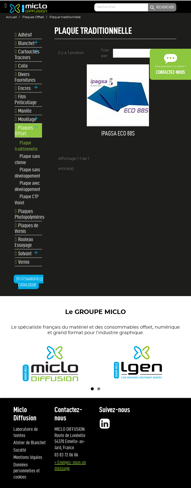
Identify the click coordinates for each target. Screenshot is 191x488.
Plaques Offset (24, 130)
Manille (23, 111)
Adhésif (23, 35)
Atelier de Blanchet (29, 442)
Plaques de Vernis (26, 228)
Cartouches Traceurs (27, 54)
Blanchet (25, 43)
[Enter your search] (135, 7)
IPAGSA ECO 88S (118, 133)
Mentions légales (27, 457)
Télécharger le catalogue (29, 282)
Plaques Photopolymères (28, 214)
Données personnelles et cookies (26, 471)
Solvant (23, 254)
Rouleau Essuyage (24, 242)
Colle (21, 66)
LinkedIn (105, 424)
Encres (23, 88)
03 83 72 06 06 (66, 454)
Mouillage (25, 119)
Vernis (22, 262)
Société (19, 450)
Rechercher (161, 8)
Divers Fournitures (25, 77)
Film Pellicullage (26, 99)
